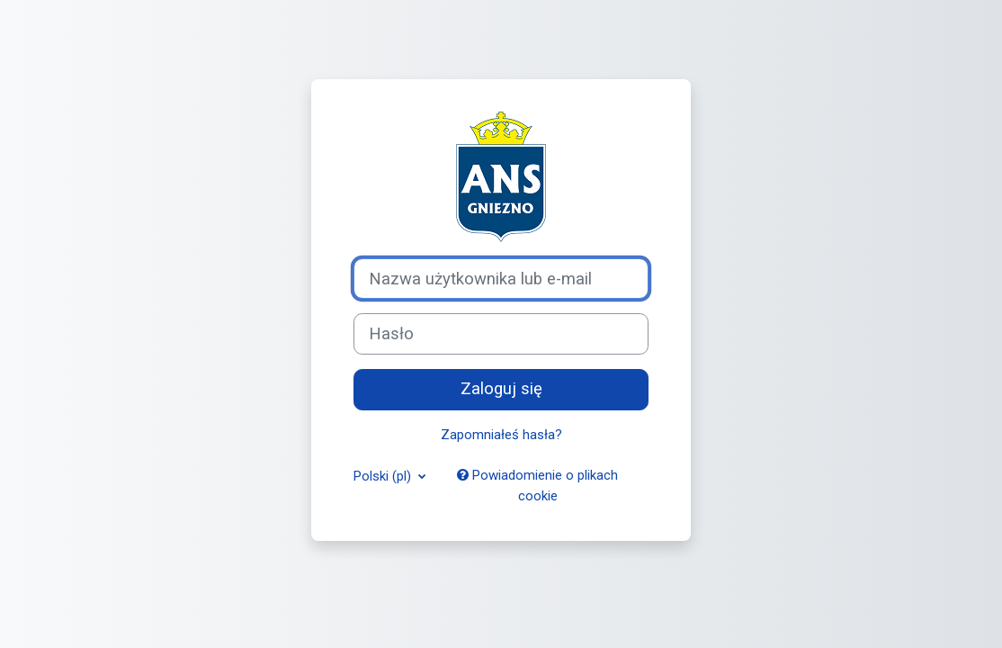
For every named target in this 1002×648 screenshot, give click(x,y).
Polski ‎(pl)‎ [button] (384, 476)
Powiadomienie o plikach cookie (537, 485)
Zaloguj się (501, 389)
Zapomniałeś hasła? (501, 435)
